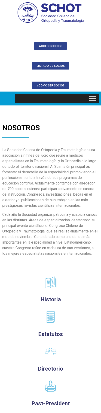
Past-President (50, 403)
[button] (50, 46)
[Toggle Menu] (92, 98)
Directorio (50, 368)
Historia (50, 299)
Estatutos (50, 334)
